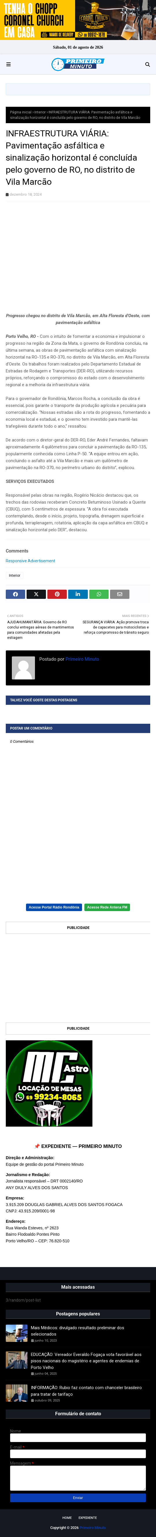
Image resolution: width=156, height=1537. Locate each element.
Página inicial (20, 112)
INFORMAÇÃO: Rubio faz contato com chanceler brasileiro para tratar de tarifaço (86, 1391)
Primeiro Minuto (81, 659)
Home (67, 1518)
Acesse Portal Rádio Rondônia (54, 907)
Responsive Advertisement (30, 561)
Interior (40, 112)
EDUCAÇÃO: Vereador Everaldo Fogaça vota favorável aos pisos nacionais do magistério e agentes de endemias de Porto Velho (86, 1361)
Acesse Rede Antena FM (107, 907)
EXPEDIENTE (88, 1518)
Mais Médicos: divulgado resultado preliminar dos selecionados (77, 1331)
